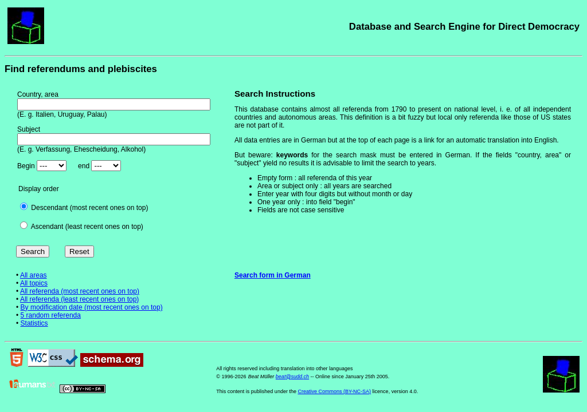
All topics (34, 283)
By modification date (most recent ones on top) (92, 307)
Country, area (37, 94)
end (83, 166)
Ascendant (47, 227)
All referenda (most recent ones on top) (79, 291)
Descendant (49, 208)
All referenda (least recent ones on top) (79, 299)
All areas (33, 275)
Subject (28, 129)
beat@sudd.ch (292, 376)
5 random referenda (51, 315)
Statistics (34, 323)
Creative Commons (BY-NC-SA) (334, 391)
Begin (26, 166)
